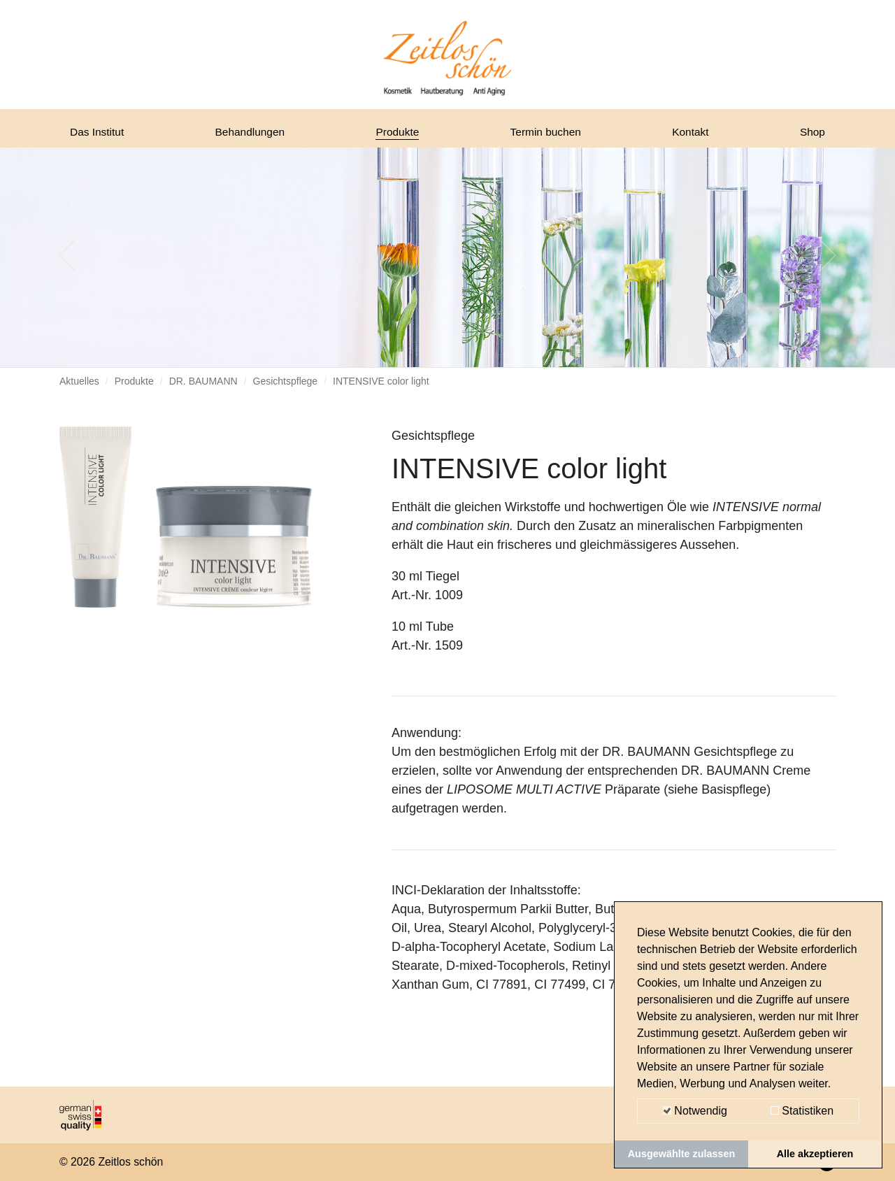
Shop (810, 135)
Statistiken (802, 1111)
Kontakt (693, 135)
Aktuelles (79, 391)
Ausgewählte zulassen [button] (682, 1153)
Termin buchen (549, 135)
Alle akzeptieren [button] (815, 1153)
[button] (67, 266)
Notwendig (695, 1111)
